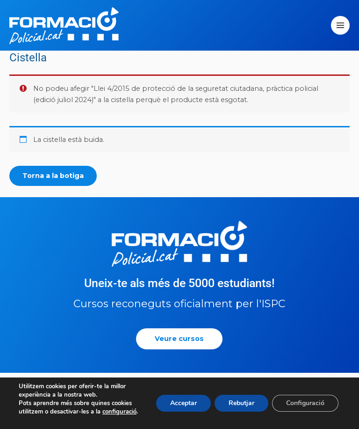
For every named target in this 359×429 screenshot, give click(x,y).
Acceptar (183, 403)
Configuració (305, 403)
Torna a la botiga (53, 175)
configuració (119, 411)
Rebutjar (241, 403)
